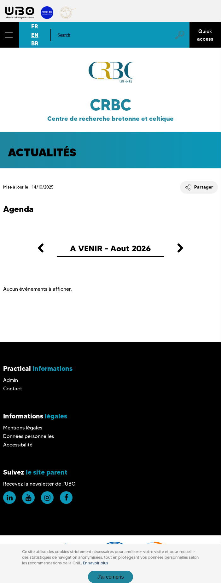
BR (34, 43)
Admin (10, 380)
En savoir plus (95, 563)
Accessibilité (17, 445)
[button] (9, 35)
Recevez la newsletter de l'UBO (39, 484)
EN (34, 34)
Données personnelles (28, 436)
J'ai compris (110, 577)
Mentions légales (22, 428)
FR (34, 26)
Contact (12, 389)
